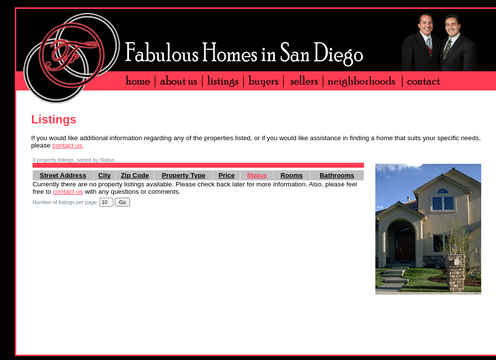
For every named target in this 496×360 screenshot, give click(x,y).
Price (227, 175)
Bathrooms (337, 175)
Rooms (292, 175)
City (105, 175)
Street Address (63, 175)
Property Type (183, 175)
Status (257, 175)
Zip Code (135, 175)
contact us (67, 145)
